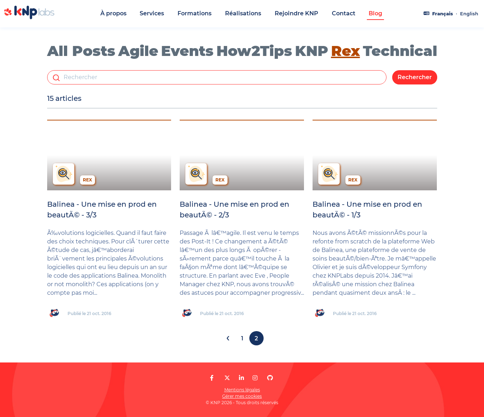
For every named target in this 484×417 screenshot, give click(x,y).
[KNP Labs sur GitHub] (270, 378)
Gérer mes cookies (242, 396)
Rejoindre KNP (296, 13)
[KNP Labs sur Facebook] (212, 378)
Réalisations (243, 13)
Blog (375, 13)
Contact (343, 13)
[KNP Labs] (29, 17)
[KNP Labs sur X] (227, 378)
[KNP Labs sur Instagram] (255, 378)
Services (152, 13)
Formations (194, 13)
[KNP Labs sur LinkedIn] (241, 378)
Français (442, 13)
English (469, 13)
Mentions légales (242, 389)
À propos (113, 13)
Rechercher (415, 77)
